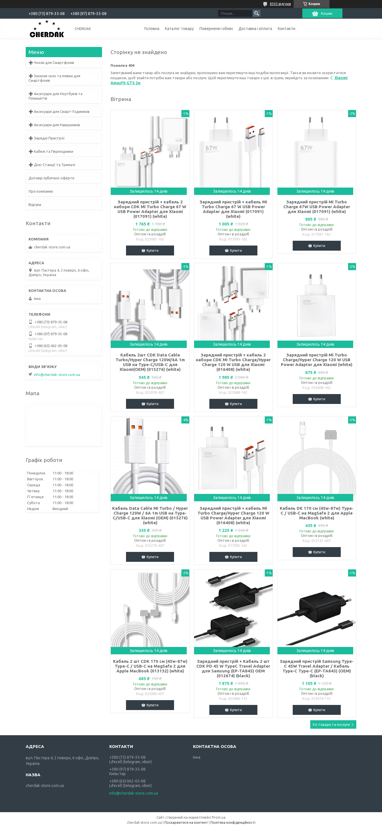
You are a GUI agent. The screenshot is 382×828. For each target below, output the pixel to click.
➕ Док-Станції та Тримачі (52, 165)
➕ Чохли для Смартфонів (51, 62)
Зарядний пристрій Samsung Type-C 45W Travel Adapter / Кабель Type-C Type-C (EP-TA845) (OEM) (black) (316, 668)
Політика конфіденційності (232, 822)
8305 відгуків (280, 4)
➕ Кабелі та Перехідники (51, 151)
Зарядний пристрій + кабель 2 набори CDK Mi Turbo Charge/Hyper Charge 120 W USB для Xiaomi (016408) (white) (233, 362)
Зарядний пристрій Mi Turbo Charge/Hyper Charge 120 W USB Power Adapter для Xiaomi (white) (316, 359)
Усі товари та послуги (331, 724)
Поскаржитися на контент (186, 822)
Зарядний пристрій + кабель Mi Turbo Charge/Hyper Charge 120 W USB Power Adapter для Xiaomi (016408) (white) (233, 515)
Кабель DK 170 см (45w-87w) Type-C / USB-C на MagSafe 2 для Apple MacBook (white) (316, 513)
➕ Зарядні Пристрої (47, 138)
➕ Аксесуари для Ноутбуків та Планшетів (56, 96)
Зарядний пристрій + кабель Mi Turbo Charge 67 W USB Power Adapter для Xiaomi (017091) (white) (233, 209)
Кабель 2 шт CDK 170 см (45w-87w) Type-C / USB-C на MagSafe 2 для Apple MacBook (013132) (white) (150, 666)
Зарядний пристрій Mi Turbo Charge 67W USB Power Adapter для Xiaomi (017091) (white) (316, 206)
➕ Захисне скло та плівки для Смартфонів (54, 78)
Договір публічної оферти (51, 178)
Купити (153, 250)
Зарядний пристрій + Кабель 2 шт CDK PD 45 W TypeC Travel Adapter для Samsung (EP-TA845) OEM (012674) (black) (233, 668)
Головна (151, 28)
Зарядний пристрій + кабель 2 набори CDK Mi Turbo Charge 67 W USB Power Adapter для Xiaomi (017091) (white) (150, 209)
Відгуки (35, 205)
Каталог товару (179, 28)
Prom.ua (218, 817)
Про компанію (41, 191)
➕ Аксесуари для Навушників (54, 125)
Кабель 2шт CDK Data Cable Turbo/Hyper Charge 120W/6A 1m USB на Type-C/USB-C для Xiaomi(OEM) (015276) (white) (150, 362)
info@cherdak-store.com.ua (57, 375)
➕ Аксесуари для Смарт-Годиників (59, 111)
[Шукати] (257, 13)
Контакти (286, 28)
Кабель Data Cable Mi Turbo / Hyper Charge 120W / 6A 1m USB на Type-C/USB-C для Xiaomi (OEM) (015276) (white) (150, 515)
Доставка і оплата (255, 28)
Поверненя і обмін (216, 28)
